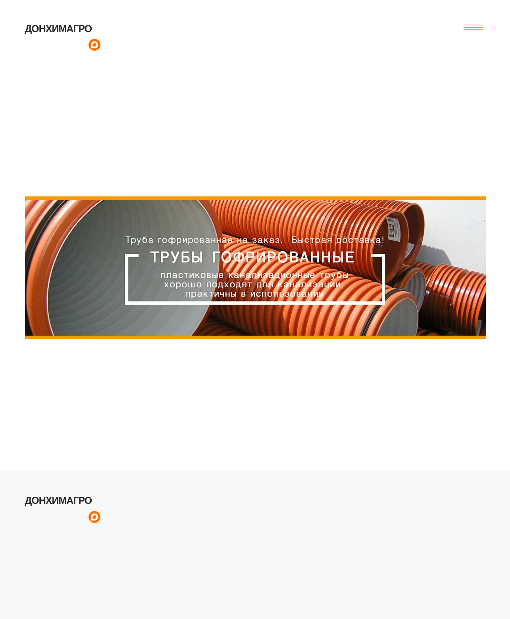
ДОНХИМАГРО (58, 28)
